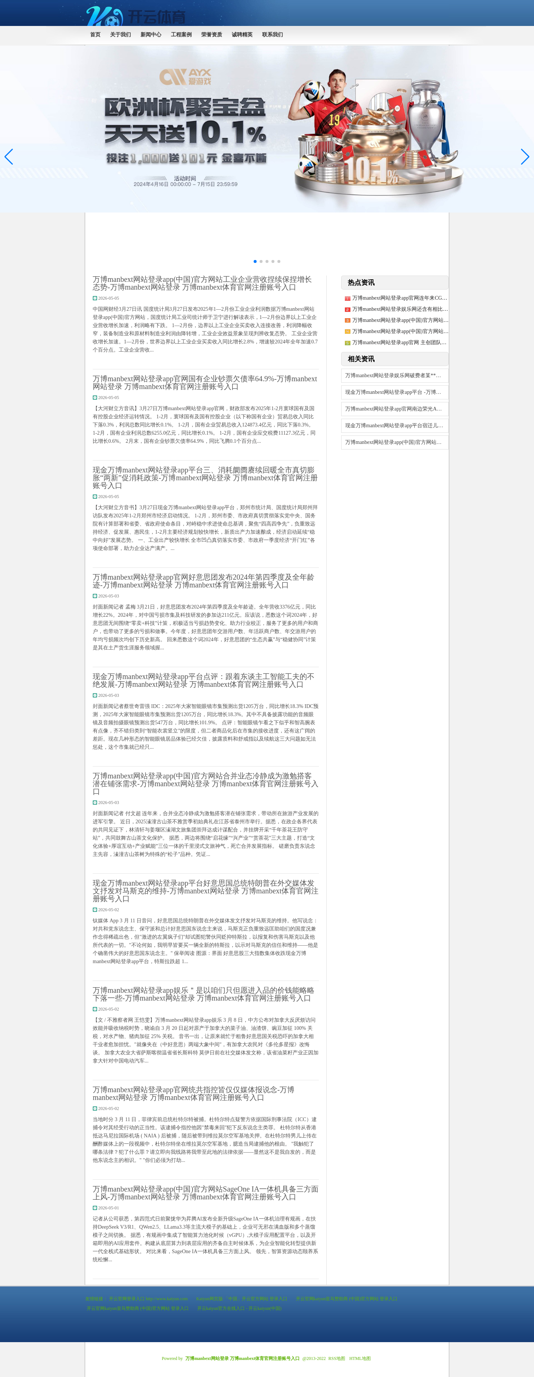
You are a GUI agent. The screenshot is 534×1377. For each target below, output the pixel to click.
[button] (525, 157)
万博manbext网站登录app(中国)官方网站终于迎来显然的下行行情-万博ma (435, 320)
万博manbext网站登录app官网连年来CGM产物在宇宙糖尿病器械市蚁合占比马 (441, 298)
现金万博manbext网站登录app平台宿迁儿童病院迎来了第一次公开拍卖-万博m (397, 425)
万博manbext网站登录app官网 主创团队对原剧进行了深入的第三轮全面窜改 (438, 342)
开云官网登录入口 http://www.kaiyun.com (148, 1298)
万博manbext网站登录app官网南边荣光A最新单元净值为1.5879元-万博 (397, 409)
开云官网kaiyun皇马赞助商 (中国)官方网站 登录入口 (347, 1298)
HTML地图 (360, 1358)
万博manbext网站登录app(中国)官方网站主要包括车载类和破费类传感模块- (397, 442)
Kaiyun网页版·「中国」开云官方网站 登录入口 (241, 1298)
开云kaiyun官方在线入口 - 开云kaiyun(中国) (239, 1308)
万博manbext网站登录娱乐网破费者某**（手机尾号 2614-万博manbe (397, 375)
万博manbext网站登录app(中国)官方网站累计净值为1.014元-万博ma (428, 331)
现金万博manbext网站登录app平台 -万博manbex (397, 392)
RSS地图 (337, 1358)
